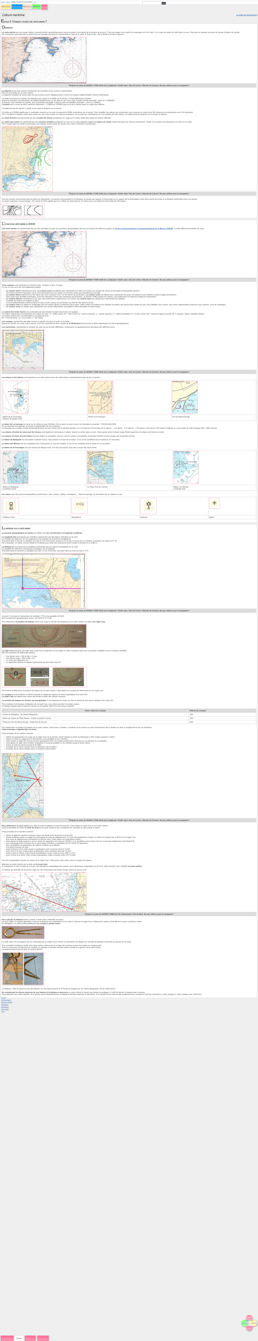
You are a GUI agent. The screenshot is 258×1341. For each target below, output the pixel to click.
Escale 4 (8, 2)
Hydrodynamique (17, 6)
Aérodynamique (6, 6)
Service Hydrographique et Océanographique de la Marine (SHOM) (144, 229)
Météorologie (27, 6)
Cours (19, 1338)
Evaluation (43, 1338)
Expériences (7, 1338)
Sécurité (44, 7)
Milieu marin (36, 6)
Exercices (30, 1338)
